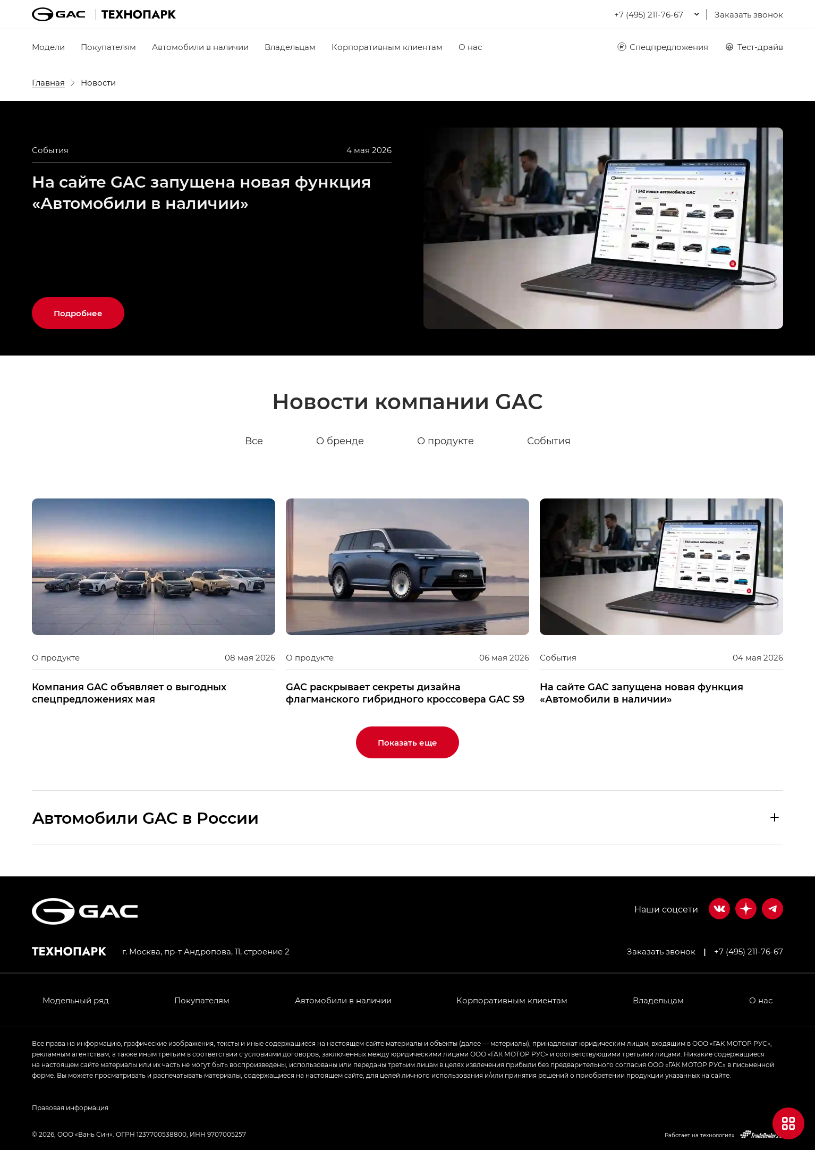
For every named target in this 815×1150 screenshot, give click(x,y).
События (549, 441)
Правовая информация (70, 1107)
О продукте (445, 441)
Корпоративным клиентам (387, 46)
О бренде (340, 441)
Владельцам (290, 46)
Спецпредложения (662, 46)
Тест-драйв (753, 46)
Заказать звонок (749, 14)
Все (254, 441)
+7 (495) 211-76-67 (748, 951)
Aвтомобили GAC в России (145, 817)
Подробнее (78, 313)
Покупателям (108, 46)
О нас (470, 46)
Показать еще (407, 742)
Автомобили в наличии (200, 46)
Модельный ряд (76, 1000)
